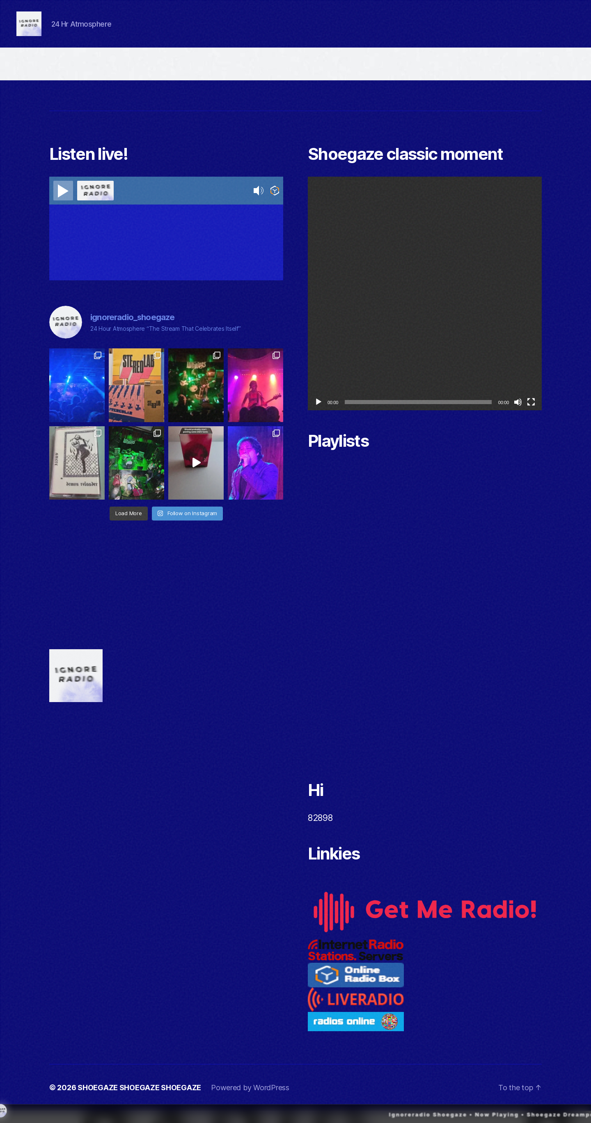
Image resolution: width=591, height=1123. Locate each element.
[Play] (318, 414)
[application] (425, 306)
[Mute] (518, 414)
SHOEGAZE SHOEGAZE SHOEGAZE (139, 1100)
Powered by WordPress (250, 1100)
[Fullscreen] (531, 414)
